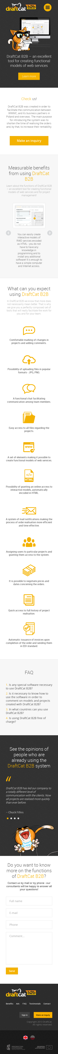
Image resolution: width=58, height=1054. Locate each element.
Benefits (9, 1003)
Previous (8, 233)
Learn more (29, 76)
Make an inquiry (29, 141)
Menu (47, 7)
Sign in (25, 1015)
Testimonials (35, 1003)
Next (49, 233)
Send (12, 971)
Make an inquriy (43, 1015)
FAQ (24, 1003)
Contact (47, 1003)
